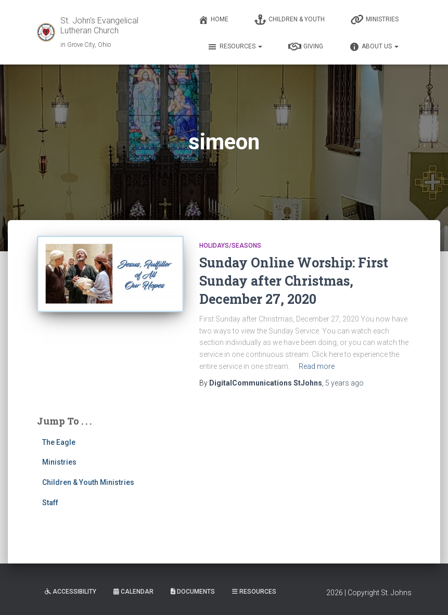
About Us (374, 47)
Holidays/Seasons (230, 245)
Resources (234, 47)
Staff (50, 502)
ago (344, 383)
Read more (317, 366)
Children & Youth (289, 20)
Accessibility (70, 591)
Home (213, 20)
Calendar (133, 591)
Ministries (375, 20)
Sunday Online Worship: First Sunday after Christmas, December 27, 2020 (293, 280)
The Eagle (58, 442)
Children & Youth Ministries (88, 482)
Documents (193, 591)
